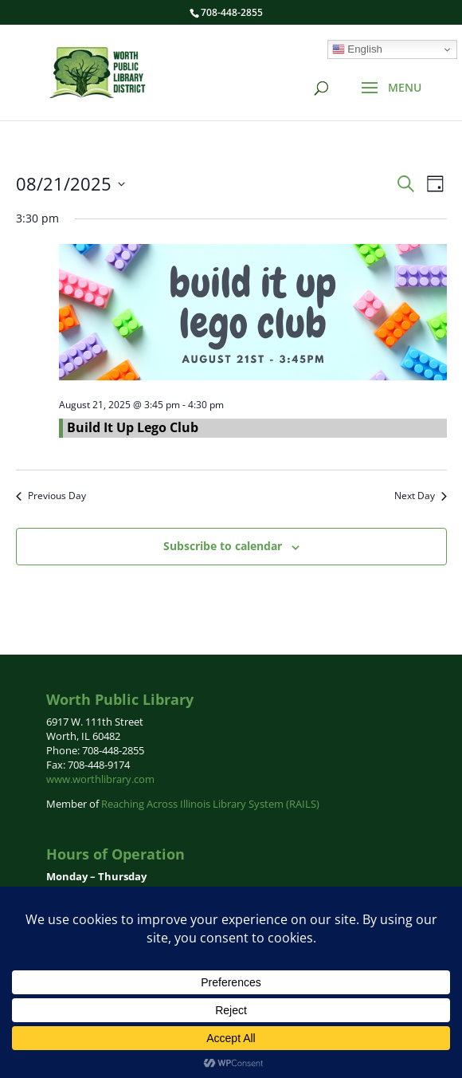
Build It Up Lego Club (132, 427)
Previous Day (51, 496)
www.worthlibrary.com (100, 779)
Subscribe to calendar (222, 545)
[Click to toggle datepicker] (70, 184)
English (357, 49)
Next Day (420, 496)
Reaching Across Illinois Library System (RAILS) (210, 804)
